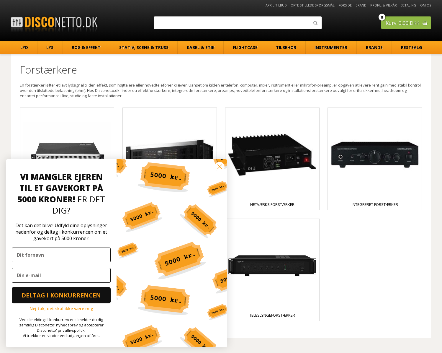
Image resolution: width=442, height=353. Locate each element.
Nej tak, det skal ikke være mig (61, 308)
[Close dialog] (220, 167)
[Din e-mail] (61, 275)
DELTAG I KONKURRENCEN (61, 295)
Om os (425, 5)
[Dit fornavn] (61, 255)
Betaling (408, 5)
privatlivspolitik (71, 330)
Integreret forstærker (375, 204)
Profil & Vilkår (383, 5)
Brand (361, 5)
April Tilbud (276, 5)
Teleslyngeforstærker (272, 315)
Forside (345, 5)
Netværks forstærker (272, 204)
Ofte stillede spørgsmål (313, 5)
